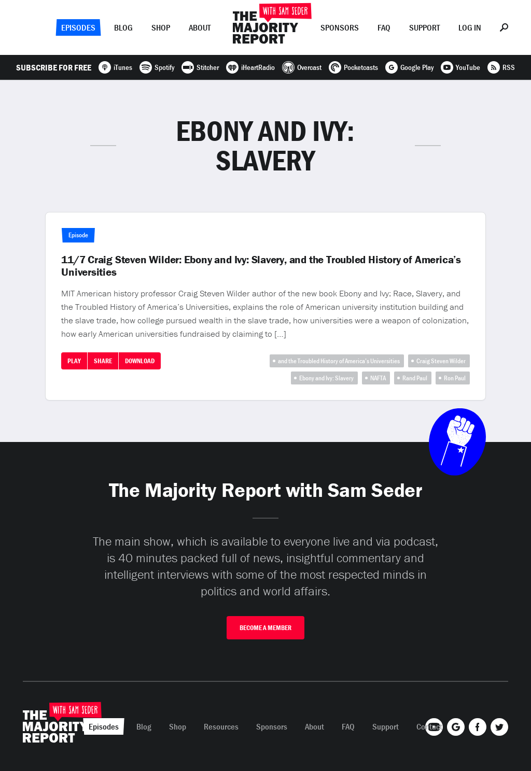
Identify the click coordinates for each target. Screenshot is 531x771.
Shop (160, 27)
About (200, 27)
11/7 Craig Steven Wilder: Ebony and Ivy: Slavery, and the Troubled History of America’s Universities (261, 265)
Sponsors (339, 27)
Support (424, 27)
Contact (429, 726)
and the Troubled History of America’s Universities (339, 360)
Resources (221, 726)
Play (74, 360)
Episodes (78, 27)
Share (103, 360)
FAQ (384, 27)
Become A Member (265, 627)
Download (140, 360)
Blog (123, 27)
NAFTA (378, 378)
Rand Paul (414, 378)
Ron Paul (455, 378)
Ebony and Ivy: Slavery (326, 378)
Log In (469, 27)
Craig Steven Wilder (441, 360)
